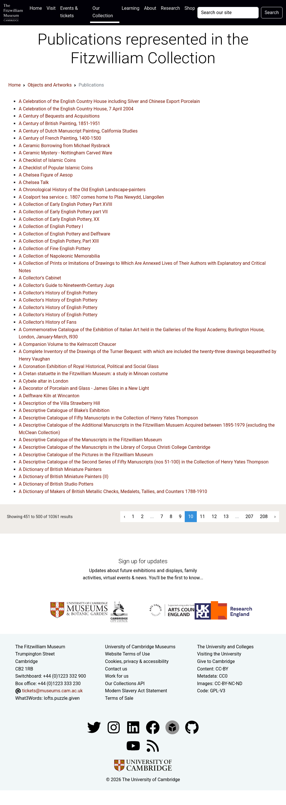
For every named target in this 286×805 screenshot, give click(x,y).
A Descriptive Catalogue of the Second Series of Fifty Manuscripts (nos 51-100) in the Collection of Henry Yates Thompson (143, 462)
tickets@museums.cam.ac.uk (52, 690)
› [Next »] (275, 516)
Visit (51, 8)
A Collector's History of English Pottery (58, 293)
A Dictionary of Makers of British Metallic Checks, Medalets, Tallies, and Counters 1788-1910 (113, 491)
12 (214, 516)
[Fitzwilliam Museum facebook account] (134, 727)
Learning (131, 8)
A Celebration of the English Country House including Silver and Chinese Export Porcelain (109, 101)
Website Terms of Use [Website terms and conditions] (127, 654)
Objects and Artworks (50, 85)
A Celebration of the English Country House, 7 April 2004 (76, 109)
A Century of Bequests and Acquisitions (59, 116)
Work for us (117, 676)
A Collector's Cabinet (40, 278)
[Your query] (228, 12)
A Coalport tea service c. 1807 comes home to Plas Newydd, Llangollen (91, 197)
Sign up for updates (143, 561)
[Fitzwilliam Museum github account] (192, 727)
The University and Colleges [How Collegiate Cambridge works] (225, 646)
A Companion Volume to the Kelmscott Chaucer (67, 344)
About (150, 8)
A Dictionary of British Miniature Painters (60, 469)
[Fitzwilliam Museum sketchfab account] (173, 727)
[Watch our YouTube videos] (134, 745)
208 (264, 516)
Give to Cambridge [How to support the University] (216, 661)
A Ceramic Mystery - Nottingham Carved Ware (65, 153)
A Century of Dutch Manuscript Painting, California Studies (78, 131)
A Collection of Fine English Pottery (54, 248)
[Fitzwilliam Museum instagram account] (114, 727)
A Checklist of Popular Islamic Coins (56, 167)
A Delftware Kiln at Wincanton (49, 395)
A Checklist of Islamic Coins (47, 160)
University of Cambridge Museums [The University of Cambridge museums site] (140, 646)
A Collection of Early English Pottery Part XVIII (65, 204)
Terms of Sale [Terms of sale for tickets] (119, 698)
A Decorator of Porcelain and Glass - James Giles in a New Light (84, 388)
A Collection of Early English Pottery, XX (59, 219)
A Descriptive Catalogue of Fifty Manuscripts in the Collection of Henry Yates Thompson (108, 418)
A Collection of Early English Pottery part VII (63, 211)
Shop (189, 8)
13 (226, 516)
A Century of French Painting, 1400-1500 (60, 138)
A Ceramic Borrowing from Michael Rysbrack (64, 145)
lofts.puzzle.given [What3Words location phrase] (61, 698)
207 (249, 516)
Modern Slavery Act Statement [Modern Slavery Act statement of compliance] (136, 690)
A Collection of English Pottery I (51, 226)
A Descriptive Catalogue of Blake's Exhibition (64, 410)
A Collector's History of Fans (48, 322)
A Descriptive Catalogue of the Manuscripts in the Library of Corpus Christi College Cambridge (114, 447)
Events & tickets (69, 11)
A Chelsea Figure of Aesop (46, 175)
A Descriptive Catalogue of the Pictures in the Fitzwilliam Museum (86, 454)
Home (37, 7)
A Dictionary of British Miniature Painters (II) (63, 476)
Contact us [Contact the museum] (116, 669)
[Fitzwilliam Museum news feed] (153, 745)
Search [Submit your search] (272, 12)
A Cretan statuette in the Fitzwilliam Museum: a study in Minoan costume (93, 373)
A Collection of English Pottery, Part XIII (59, 241)
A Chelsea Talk (34, 182)
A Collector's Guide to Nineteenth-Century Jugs (66, 285)
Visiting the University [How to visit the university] (219, 654)
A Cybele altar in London (43, 381)
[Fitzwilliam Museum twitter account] (94, 727)
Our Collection (102, 11)
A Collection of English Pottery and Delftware (64, 234)
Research (170, 8)
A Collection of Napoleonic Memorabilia (59, 256)
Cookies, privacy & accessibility (137, 661)
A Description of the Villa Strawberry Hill (59, 403)
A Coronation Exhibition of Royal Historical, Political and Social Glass (89, 366)
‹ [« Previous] (124, 516)
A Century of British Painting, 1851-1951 (59, 123)
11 (202, 516)
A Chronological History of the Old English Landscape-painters (82, 189)
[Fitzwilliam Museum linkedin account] (153, 727)
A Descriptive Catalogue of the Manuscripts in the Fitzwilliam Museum (90, 439)
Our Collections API (125, 683)
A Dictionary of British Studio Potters (56, 484)
